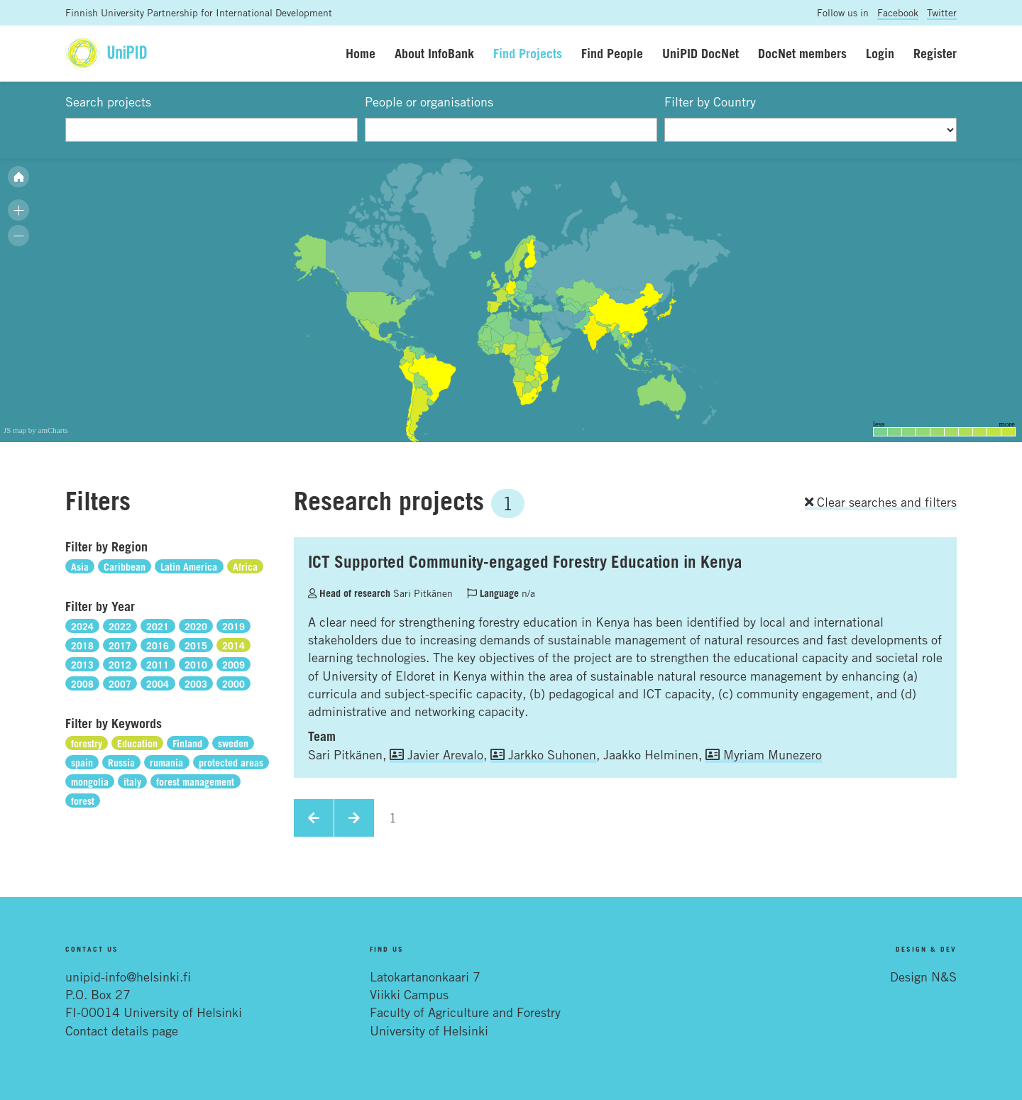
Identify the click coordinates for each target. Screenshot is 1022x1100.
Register (935, 53)
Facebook (897, 12)
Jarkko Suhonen (543, 754)
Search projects (108, 101)
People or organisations (429, 101)
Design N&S (923, 976)
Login (880, 53)
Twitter (942, 12)
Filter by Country (710, 101)
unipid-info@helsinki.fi (128, 976)
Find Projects (527, 53)
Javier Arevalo (436, 754)
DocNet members (802, 53)
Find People (612, 53)
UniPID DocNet (700, 53)
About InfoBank (434, 53)
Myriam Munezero (763, 754)
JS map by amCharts (36, 430)
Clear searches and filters (881, 502)
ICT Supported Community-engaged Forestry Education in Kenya (525, 561)
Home (360, 53)
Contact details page (121, 1030)
